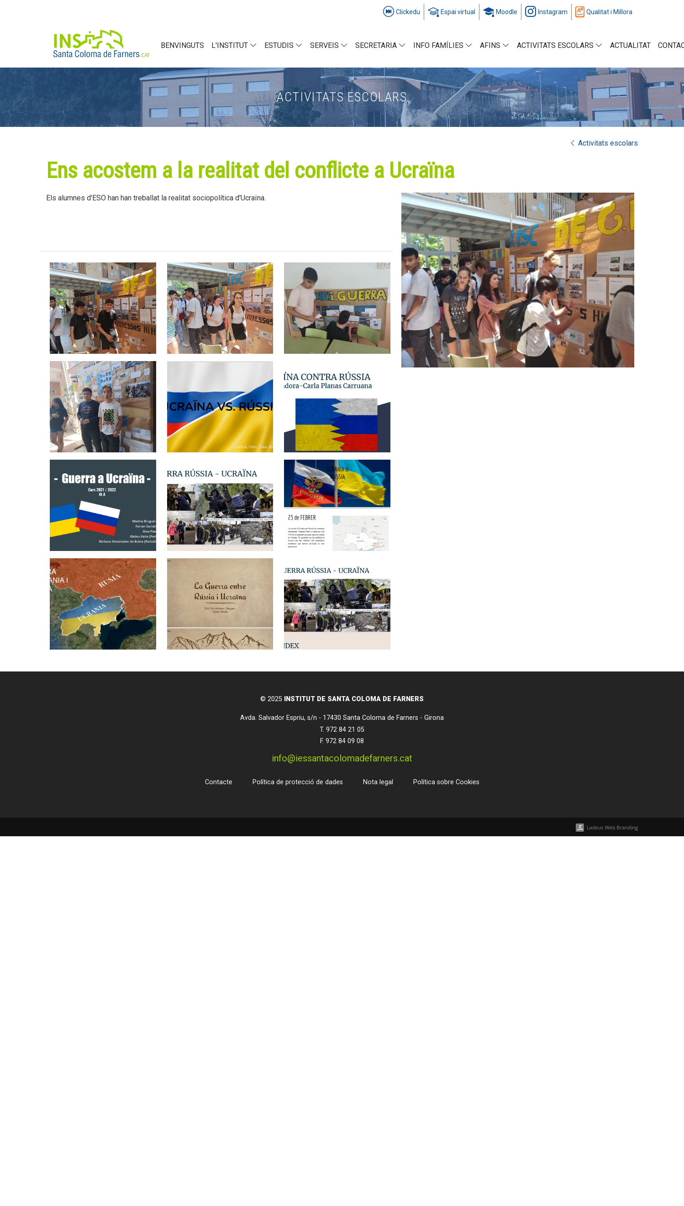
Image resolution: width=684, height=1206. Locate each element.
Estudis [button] (283, 45)
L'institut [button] (234, 45)
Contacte (218, 782)
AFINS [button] (495, 45)
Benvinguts (182, 45)
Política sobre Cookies (446, 782)
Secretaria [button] (380, 45)
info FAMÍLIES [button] (443, 45)
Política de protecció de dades (298, 782)
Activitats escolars (603, 143)
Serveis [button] (329, 45)
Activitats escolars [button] (560, 45)
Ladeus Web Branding (612, 827)
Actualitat (630, 45)
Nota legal (378, 782)
